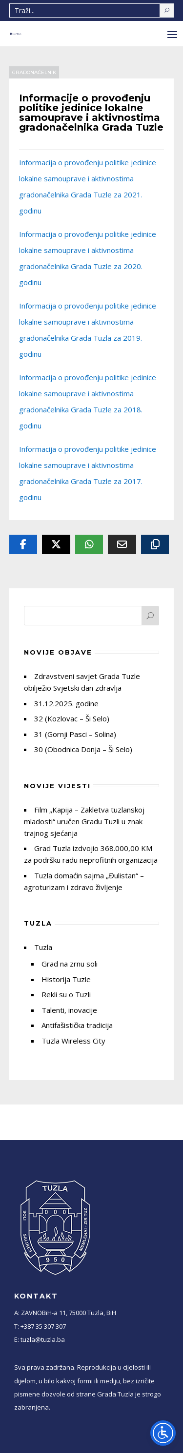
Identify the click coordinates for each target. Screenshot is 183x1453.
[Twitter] (56, 544)
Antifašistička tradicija (77, 1025)
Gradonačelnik (34, 72)
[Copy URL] (155, 544)
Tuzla (43, 947)
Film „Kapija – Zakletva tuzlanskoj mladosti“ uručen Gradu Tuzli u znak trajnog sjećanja (84, 821)
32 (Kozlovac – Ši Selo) (71, 718)
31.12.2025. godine (66, 703)
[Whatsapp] (89, 544)
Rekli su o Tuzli (66, 994)
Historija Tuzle (66, 979)
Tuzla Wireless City (73, 1041)
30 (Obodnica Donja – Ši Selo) (83, 749)
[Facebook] (23, 544)
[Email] (122, 544)
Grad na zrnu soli (69, 964)
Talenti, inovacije (69, 1010)
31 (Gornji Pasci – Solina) (75, 734)
